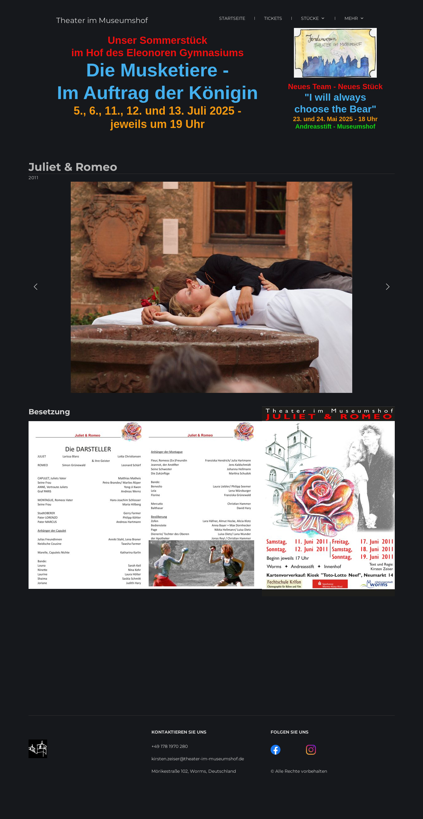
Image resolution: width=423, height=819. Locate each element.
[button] (35, 287)
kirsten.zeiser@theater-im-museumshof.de (197, 759)
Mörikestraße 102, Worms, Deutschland (193, 771)
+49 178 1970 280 (169, 746)
